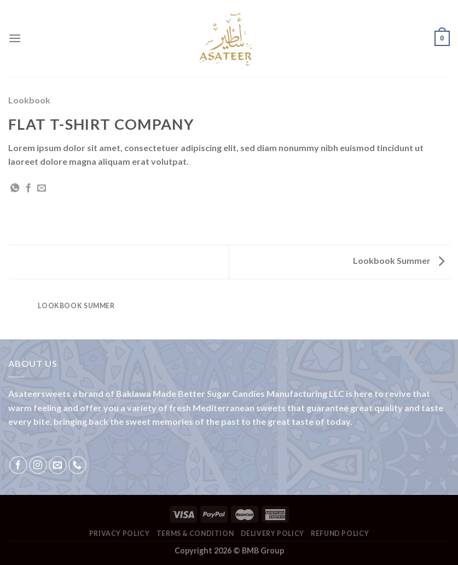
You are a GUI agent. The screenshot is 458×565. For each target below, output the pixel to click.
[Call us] (77, 465)
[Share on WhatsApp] (14, 188)
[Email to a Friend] (41, 188)
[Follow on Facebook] (18, 465)
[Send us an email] (58, 465)
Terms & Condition (195, 533)
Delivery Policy (272, 533)
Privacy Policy (119, 533)
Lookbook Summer (398, 260)
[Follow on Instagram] (38, 465)
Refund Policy (340, 533)
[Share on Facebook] (28, 188)
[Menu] (14, 38)
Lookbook (29, 100)
